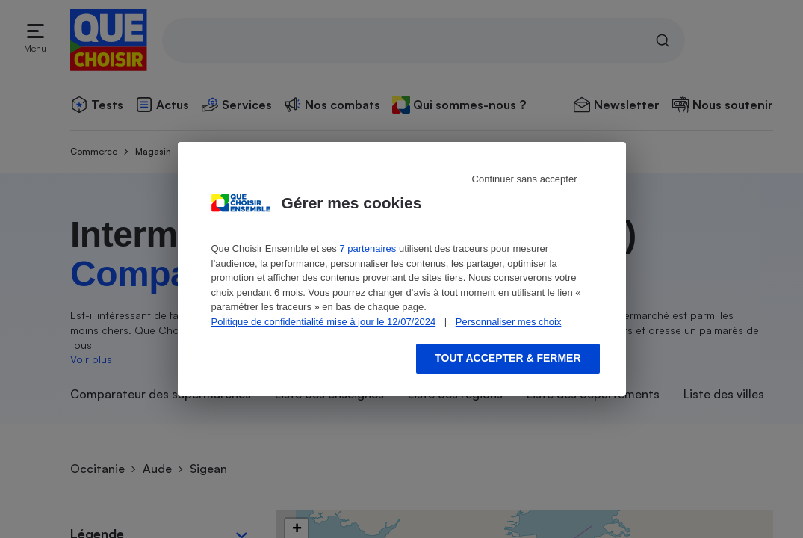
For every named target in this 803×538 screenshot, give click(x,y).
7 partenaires (367, 248)
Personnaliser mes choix (509, 321)
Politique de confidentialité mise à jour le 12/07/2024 (323, 321)
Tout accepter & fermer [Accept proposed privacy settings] (507, 358)
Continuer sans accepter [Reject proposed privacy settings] (524, 179)
